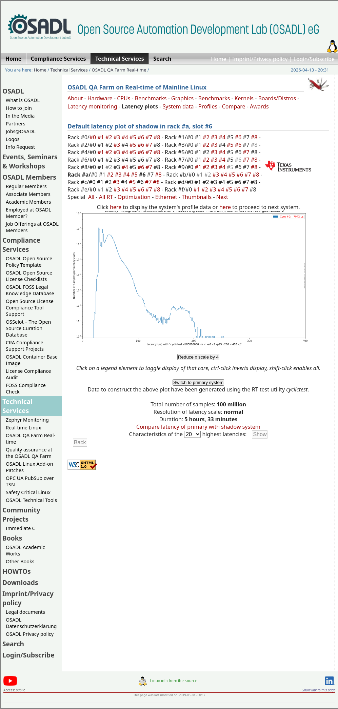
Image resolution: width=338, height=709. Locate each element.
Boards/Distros (277, 98)
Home (218, 59)
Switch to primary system (198, 382)
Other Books (20, 561)
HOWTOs (16, 571)
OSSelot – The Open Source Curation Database (28, 328)
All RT (106, 197)
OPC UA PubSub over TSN (30, 481)
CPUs (123, 98)
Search (13, 643)
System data (178, 106)
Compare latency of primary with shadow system (198, 426)
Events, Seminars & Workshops (30, 161)
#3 (118, 137)
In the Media (20, 116)
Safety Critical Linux (28, 492)
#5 (134, 137)
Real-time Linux (23, 427)
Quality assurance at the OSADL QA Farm (29, 452)
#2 (109, 137)
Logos (13, 139)
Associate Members (28, 194)
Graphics (182, 98)
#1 (101, 137)
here (115, 207)
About (75, 98)
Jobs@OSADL (21, 131)
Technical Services (69, 70)
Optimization (134, 197)
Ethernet (166, 197)
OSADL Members (29, 177)
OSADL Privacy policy (30, 634)
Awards (259, 106)
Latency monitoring (92, 106)
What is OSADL (23, 100)
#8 (158, 137)
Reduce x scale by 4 (198, 357)
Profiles (207, 106)
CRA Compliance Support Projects (25, 345)
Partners (15, 123)
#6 (142, 137)
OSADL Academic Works (25, 550)
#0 (94, 137)
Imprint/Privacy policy (260, 59)
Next (222, 197)
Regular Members (26, 186)
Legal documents (25, 612)
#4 (125, 137)
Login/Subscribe (314, 59)
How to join (19, 108)
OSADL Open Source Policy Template (29, 261)
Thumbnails (197, 197)
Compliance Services (21, 245)
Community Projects (21, 514)
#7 (149, 137)
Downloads (20, 582)
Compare (233, 106)
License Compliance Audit (28, 374)
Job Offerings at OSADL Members (32, 227)
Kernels (244, 98)
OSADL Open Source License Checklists (29, 275)
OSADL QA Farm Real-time (119, 70)
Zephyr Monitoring (27, 420)
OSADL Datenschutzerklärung (31, 622)
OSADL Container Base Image (32, 359)
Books (12, 538)
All (91, 197)
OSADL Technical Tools (31, 500)
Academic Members (28, 202)
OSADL (13, 91)
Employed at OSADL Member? (28, 212)
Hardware (100, 98)
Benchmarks (151, 98)
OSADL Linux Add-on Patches (29, 467)
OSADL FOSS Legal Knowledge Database (30, 290)
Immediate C (20, 528)
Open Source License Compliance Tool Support (30, 307)
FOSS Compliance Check (26, 388)
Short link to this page (318, 690)
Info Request (20, 147)
